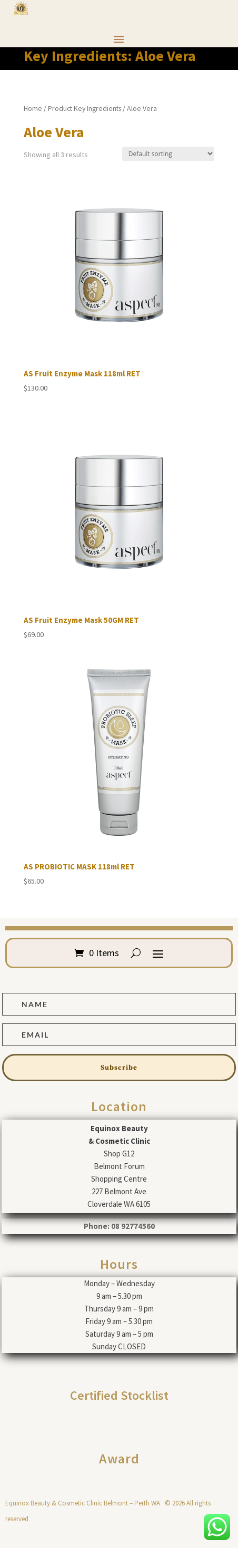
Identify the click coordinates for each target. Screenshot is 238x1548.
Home (33, 108)
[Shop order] (168, 154)
